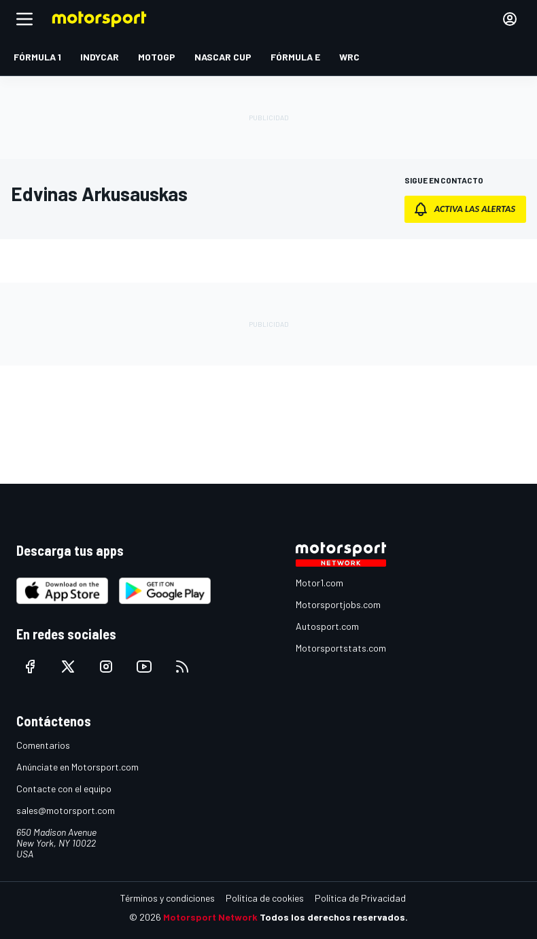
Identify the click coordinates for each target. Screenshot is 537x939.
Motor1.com (319, 582)
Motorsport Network (210, 917)
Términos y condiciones (167, 898)
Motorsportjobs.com (338, 604)
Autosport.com (327, 626)
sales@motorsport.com (65, 810)
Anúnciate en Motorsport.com (77, 767)
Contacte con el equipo (63, 788)
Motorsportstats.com (341, 648)
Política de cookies (265, 898)
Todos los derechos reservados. (334, 917)
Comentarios (43, 745)
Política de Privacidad (360, 898)
